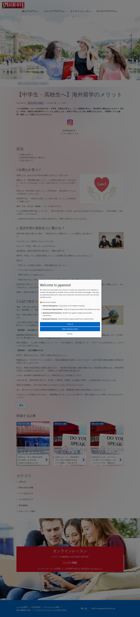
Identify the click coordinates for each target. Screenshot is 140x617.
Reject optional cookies (70, 329)
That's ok (70, 324)
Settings (69, 334)
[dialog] (70, 308)
